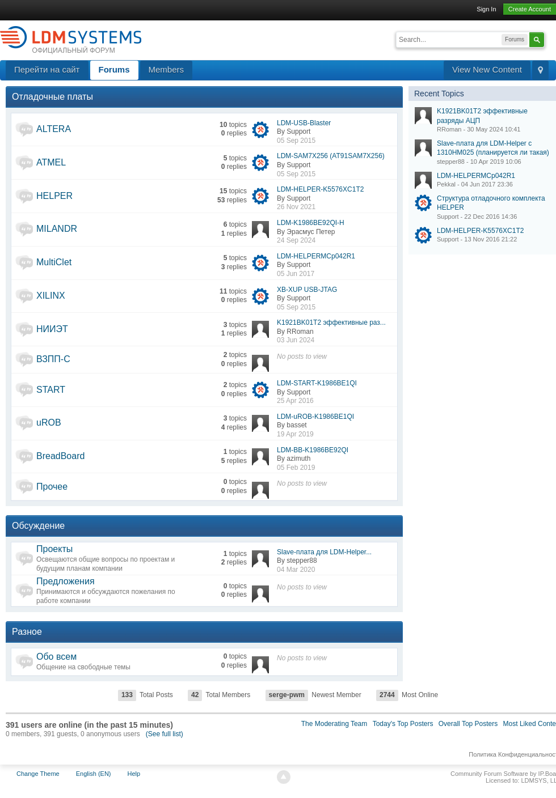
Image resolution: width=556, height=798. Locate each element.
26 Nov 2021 (296, 207)
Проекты (54, 549)
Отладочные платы (52, 96)
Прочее (52, 486)
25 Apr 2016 (295, 401)
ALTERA (53, 129)
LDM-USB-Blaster (304, 123)
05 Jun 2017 (295, 274)
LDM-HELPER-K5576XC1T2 (320, 189)
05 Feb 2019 (296, 468)
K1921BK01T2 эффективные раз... (331, 322)
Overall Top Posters (468, 724)
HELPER (54, 196)
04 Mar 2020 (296, 570)
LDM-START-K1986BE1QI (317, 383)
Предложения (65, 581)
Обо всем (56, 656)
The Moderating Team (334, 724)
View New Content (487, 69)
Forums (114, 69)
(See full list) (164, 734)
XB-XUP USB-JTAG (307, 290)
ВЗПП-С (53, 359)
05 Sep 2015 (296, 141)
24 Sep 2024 (296, 240)
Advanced (551, 38)
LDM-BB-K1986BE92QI (312, 450)
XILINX (50, 295)
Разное (27, 631)
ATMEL (51, 162)
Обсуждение (38, 525)
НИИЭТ (52, 329)
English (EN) (93, 773)
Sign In (486, 9)
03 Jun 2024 (295, 340)
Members (166, 69)
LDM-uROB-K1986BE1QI (315, 417)
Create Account (529, 9)
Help (134, 773)
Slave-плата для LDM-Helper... (324, 552)
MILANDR (56, 229)
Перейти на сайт (47, 69)
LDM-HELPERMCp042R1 (316, 256)
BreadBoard (60, 456)
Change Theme (38, 773)
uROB (48, 422)
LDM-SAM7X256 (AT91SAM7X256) (331, 156)
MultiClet (53, 262)
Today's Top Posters (403, 724)
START (50, 389)
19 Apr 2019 (295, 434)
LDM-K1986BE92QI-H (310, 223)
